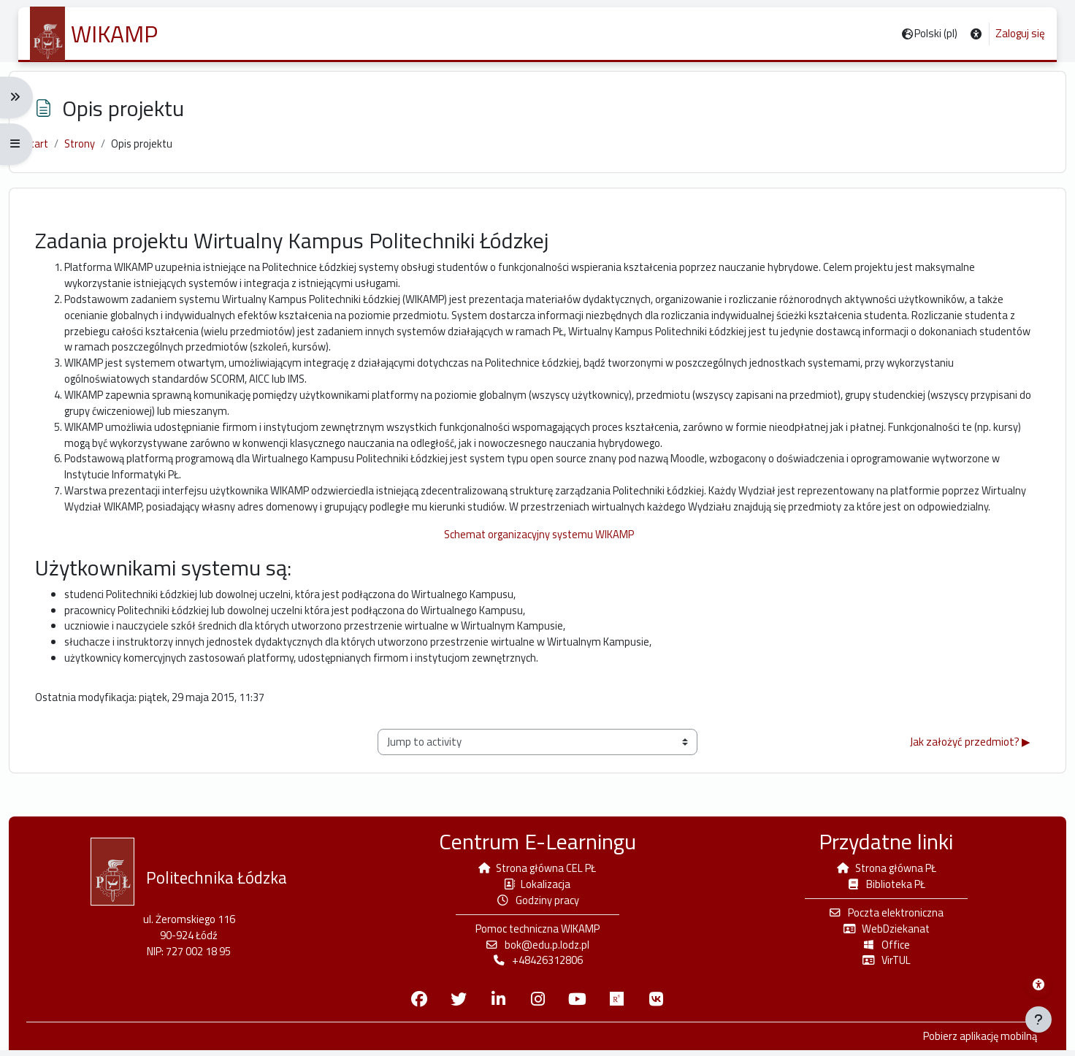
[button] (976, 34)
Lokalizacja (537, 887)
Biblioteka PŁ (879, 887)
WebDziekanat (880, 932)
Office (880, 949)
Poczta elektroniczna (880, 916)
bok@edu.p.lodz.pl (537, 949)
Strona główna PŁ (880, 870)
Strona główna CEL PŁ (537, 870)
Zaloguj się (1020, 34)
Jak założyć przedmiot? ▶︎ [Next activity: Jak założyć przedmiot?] (960, 775)
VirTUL (879, 965)
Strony (92, 149)
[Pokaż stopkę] (1038, 1019)
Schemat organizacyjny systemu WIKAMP (538, 564)
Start (47, 149)
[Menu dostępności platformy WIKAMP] (1038, 984)
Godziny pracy (538, 903)
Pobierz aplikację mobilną (969, 1042)
